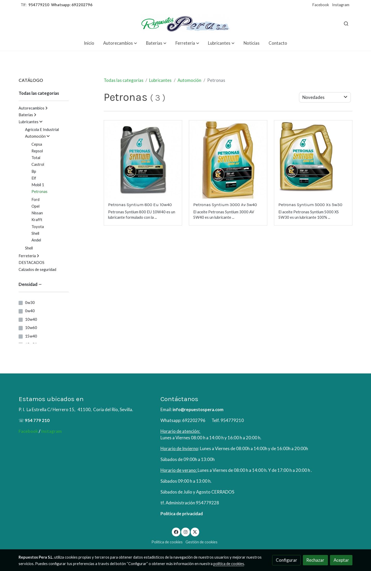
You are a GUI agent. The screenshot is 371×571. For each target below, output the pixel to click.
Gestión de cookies (201, 542)
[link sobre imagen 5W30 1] (313, 159)
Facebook (320, 5)
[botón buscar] (346, 23)
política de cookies (228, 563)
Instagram (340, 5)
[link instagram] (185, 531)
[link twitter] (195, 531)
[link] (185, 23)
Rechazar (315, 560)
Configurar (286, 560)
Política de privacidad (181, 513)
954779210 (38, 5)
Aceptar (341, 560)
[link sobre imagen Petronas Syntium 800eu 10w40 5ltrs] (143, 159)
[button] (120, 43)
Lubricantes (160, 80)
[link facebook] (176, 531)
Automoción (189, 80)
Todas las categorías (123, 80)
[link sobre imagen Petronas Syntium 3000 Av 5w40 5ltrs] (228, 159)
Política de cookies (167, 542)
